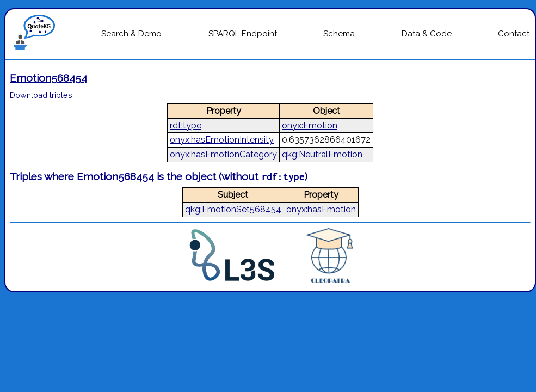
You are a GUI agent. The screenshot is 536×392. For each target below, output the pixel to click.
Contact (513, 34)
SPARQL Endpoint (242, 34)
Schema (339, 34)
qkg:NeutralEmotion (322, 154)
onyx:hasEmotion (321, 209)
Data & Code (427, 34)
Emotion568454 (48, 78)
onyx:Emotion (309, 125)
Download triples (41, 95)
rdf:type (185, 125)
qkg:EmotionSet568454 (233, 209)
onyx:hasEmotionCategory (223, 154)
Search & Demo (131, 34)
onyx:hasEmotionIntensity (222, 139)
